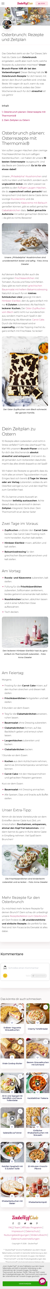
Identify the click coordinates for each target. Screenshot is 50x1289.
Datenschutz (32, 1231)
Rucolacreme (18, 199)
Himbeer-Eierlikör (11, 301)
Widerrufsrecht (39, 1235)
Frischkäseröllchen (25, 278)
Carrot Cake (38, 319)
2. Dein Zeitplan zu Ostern (16, 120)
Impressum (18, 1231)
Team (17, 1227)
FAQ (11, 1227)
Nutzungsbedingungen (16, 1235)
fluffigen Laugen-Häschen (32, 187)
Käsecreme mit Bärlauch (34, 203)
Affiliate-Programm (32, 1227)
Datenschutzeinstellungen (25, 1239)
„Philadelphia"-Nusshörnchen (26, 176)
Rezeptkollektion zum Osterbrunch (28, 916)
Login (42, 3)
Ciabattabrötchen (11, 210)
